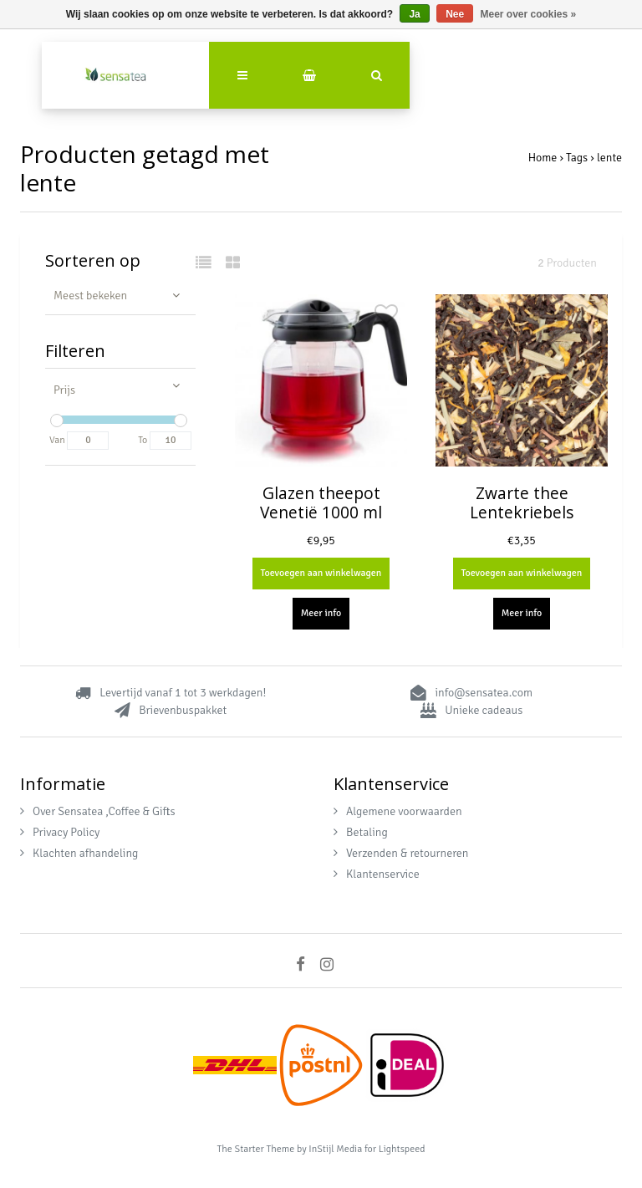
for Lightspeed (394, 1149)
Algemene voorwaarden (398, 811)
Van (57, 440)
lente (609, 157)
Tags (577, 157)
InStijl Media (335, 1149)
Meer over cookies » (529, 14)
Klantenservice (377, 874)
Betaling (361, 832)
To (142, 440)
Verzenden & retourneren (401, 853)
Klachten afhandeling (79, 853)
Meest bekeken (90, 295)
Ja (414, 14)
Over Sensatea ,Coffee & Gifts (98, 811)
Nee (455, 14)
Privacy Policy (59, 832)
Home (543, 157)
